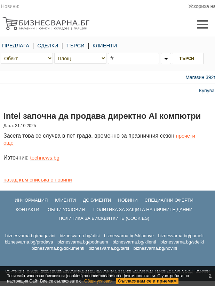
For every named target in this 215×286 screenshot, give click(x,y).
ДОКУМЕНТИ (97, 200)
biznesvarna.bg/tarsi (109, 248)
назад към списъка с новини (37, 180)
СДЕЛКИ (47, 45)
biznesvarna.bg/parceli (180, 235)
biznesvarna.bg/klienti (134, 242)
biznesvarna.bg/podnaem (82, 242)
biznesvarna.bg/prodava (29, 242)
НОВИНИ (127, 200)
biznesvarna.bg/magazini (30, 235)
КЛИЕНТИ (105, 45)
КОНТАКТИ (27, 209)
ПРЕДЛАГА (15, 45)
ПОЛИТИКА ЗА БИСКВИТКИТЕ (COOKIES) (104, 218)
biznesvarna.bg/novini (155, 248)
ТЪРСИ (75, 45)
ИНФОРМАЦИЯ (31, 200)
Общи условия (98, 281)
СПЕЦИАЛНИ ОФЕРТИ (169, 200)
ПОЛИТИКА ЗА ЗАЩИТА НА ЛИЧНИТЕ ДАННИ (142, 209)
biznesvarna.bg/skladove (129, 235)
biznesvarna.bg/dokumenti (57, 248)
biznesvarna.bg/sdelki (182, 242)
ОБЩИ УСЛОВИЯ (66, 209)
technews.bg (44, 158)
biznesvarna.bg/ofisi (79, 235)
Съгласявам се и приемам (147, 281)
